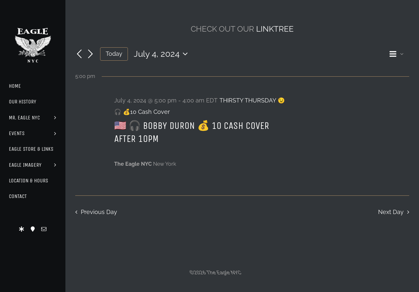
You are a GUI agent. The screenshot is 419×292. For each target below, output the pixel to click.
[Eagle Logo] (33, 22)
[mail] (43, 229)
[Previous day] (79, 54)
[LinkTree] (21, 229)
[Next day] (90, 54)
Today (114, 53)
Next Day (391, 211)
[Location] (33, 229)
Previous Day (99, 211)
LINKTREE (275, 29)
